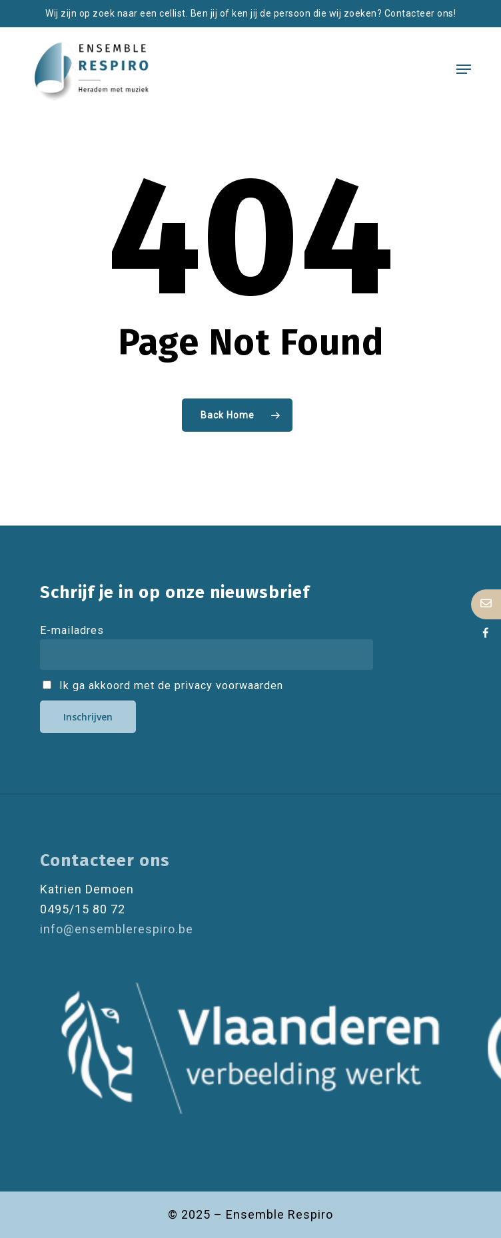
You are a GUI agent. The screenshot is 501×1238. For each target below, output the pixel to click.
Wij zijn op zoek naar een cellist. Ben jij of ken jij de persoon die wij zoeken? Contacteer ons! (250, 13)
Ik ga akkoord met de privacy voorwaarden (163, 685)
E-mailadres (72, 630)
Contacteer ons (105, 860)
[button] (463, 69)
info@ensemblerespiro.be (116, 929)
